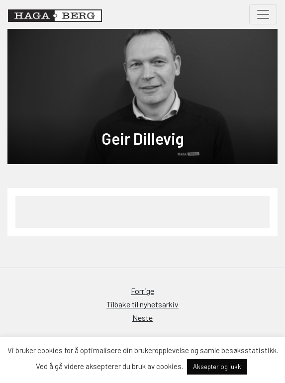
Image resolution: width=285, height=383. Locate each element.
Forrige (142, 290)
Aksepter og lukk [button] (217, 367)
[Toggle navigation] (263, 14)
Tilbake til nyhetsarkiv (142, 304)
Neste (142, 317)
